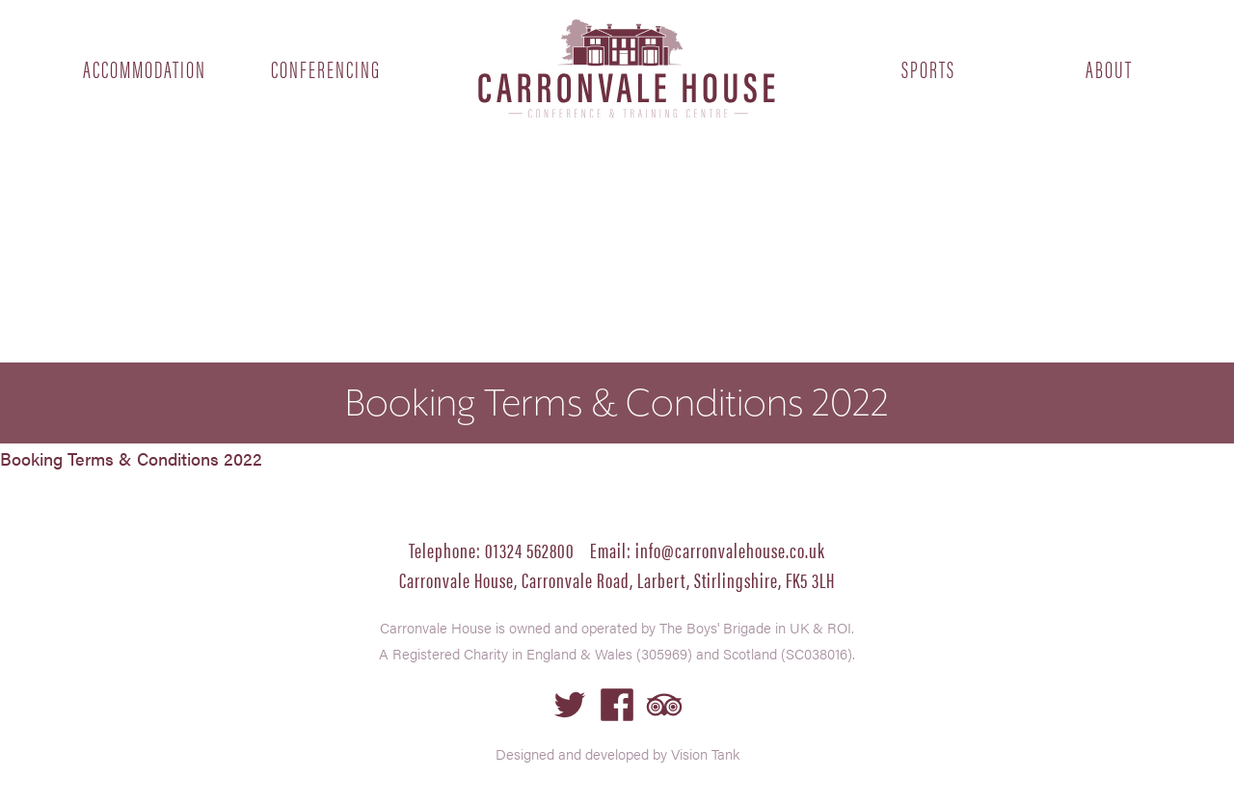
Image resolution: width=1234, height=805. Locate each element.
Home (626, 68)
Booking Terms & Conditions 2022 (131, 458)
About (1109, 68)
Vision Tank (705, 753)
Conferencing (326, 68)
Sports (928, 68)
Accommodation (144, 68)
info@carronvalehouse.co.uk (730, 549)
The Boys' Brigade (715, 627)
